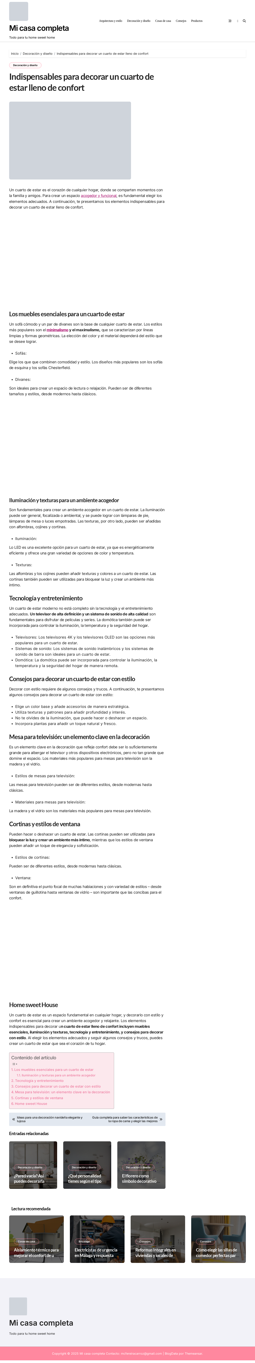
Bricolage (84, 1243)
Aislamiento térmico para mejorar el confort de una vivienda (36, 1258)
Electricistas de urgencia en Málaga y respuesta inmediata (96, 1258)
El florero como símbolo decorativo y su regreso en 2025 (140, 1184)
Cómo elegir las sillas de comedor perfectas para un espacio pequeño (217, 1258)
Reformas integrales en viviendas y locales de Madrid (155, 1258)
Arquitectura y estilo (110, 20)
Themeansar (193, 1356)
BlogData (171, 1356)
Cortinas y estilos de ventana (39, 1100)
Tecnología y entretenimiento (39, 1083)
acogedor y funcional (99, 198)
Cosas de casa (163, 20)
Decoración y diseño (138, 20)
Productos (197, 20)
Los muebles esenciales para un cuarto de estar (54, 1072)
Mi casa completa (39, 28)
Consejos (181, 20)
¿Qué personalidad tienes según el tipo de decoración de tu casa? (87, 1186)
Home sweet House (31, 1106)
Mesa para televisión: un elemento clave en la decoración (62, 1095)
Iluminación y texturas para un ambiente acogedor (58, 1078)
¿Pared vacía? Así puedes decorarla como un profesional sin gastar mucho (32, 1186)
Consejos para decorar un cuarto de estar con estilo (58, 1089)
